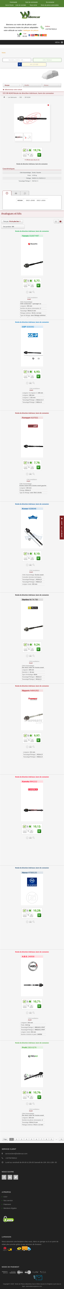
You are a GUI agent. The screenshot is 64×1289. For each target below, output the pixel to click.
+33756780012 (51, 29)
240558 (28, 957)
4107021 (30, 418)
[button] (57, 42)
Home (3, 53)
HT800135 (29, 873)
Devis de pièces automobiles (50, 5)
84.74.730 (30, 600)
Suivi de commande (31, 2)
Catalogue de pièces (30, 30)
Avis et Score (9, 5)
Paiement (7, 1204)
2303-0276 (29, 1048)
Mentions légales (10, 1208)
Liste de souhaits (20, 5)
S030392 (28, 327)
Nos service (8, 1200)
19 (61, 1139)
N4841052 (30, 691)
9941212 (29, 782)
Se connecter (50, 2)
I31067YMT (30, 236)
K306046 (29, 509)
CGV (5, 1197)
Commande (13, 2)
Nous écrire (33, 5)
